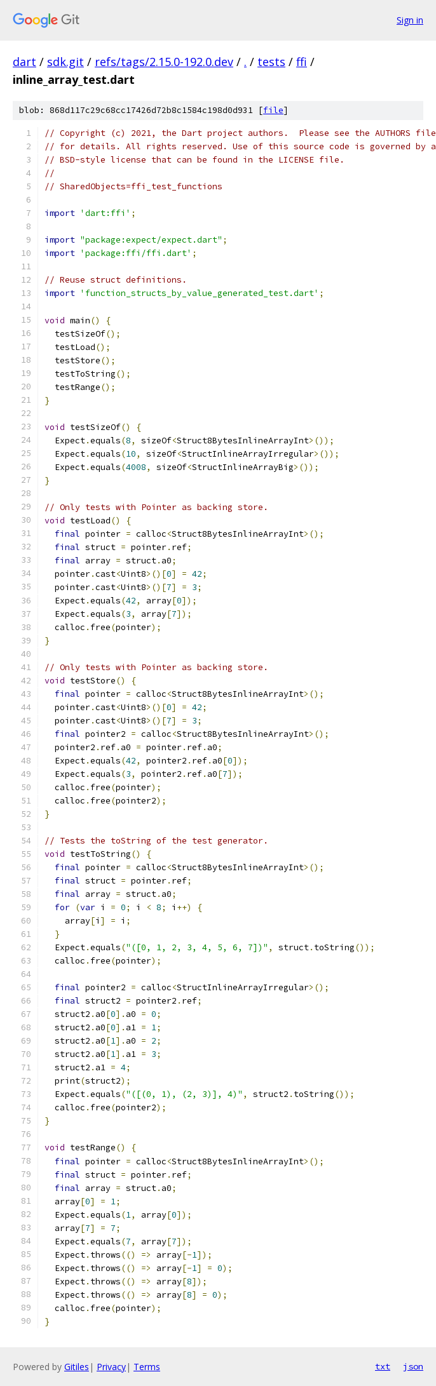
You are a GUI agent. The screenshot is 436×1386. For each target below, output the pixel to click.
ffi (301, 61)
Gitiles (76, 1367)
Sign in (410, 20)
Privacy (111, 1367)
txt (382, 1366)
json (413, 1366)
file (273, 110)
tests (271, 61)
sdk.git (65, 61)
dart (24, 61)
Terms (146, 1367)
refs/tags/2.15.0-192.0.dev (164, 61)
